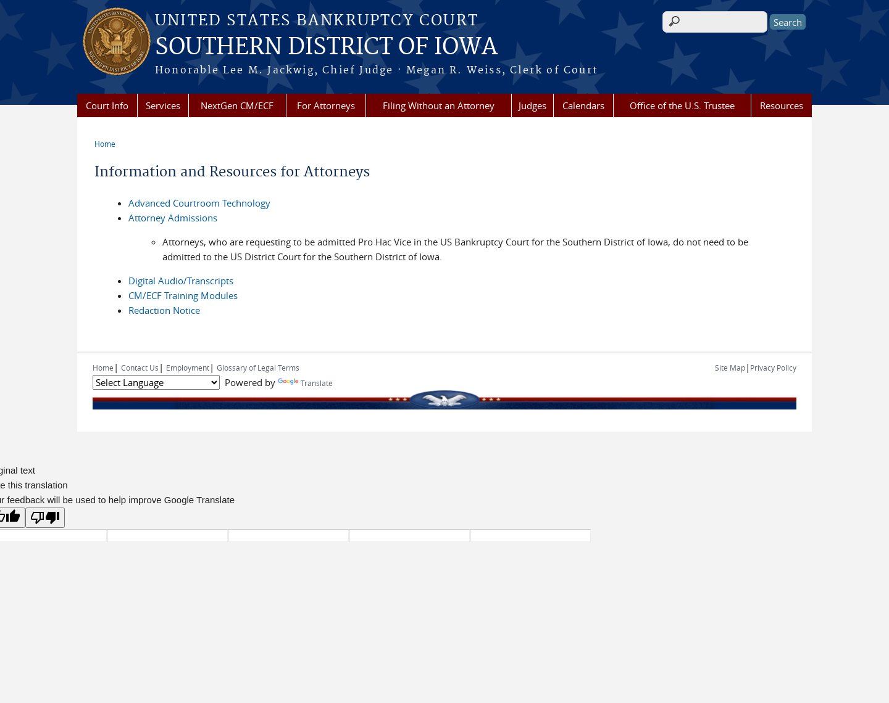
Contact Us (140, 367)
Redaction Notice (164, 310)
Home (104, 144)
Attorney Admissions (172, 218)
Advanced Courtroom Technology (199, 203)
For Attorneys (326, 105)
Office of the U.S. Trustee (682, 105)
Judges (532, 105)
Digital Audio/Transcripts (180, 280)
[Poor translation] (45, 518)
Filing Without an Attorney (439, 105)
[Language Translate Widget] (156, 382)
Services (163, 105)
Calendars (583, 105)
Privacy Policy (773, 367)
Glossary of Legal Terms (258, 367)
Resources (781, 105)
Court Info (107, 105)
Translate (305, 383)
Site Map (730, 367)
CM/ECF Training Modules (183, 295)
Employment (187, 367)
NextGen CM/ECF (237, 105)
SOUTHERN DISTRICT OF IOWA (326, 47)
